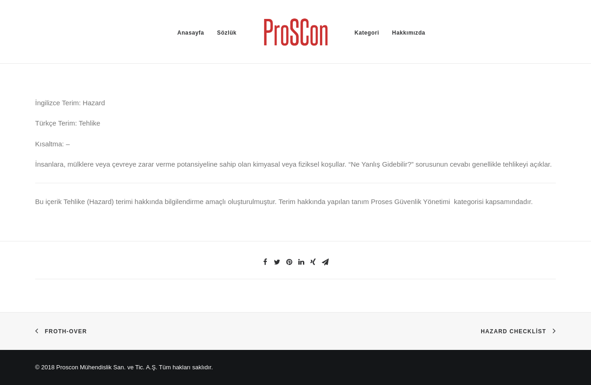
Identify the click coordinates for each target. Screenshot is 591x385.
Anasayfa (190, 33)
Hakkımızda (408, 33)
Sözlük (226, 33)
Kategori (367, 33)
